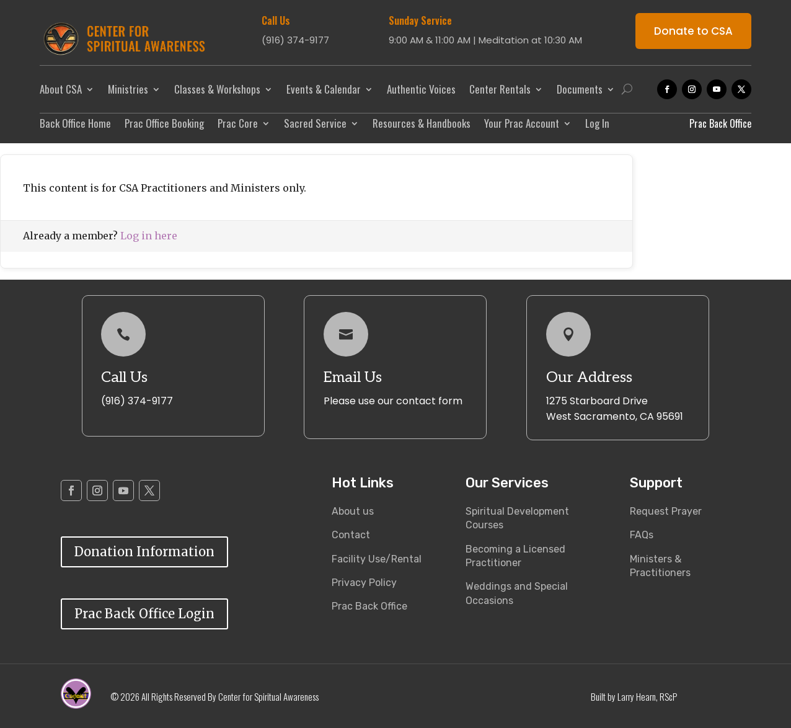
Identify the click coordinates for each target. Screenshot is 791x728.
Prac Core (238, 125)
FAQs (641, 535)
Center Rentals (500, 89)
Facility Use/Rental (377, 559)
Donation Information (144, 551)
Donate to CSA (693, 31)
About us (353, 511)
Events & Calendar (323, 89)
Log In (597, 125)
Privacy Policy (364, 582)
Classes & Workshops (217, 89)
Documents (580, 89)
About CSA (61, 89)
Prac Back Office (369, 606)
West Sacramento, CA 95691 (614, 416)
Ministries (128, 89)
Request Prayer (666, 511)
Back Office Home (75, 125)
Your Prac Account (521, 125)
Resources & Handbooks (422, 125)
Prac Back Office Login (144, 613)
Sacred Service (315, 125)
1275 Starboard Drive (597, 401)
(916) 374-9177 (137, 401)
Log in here (148, 235)
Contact (351, 535)
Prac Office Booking (164, 125)
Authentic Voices (421, 89)
